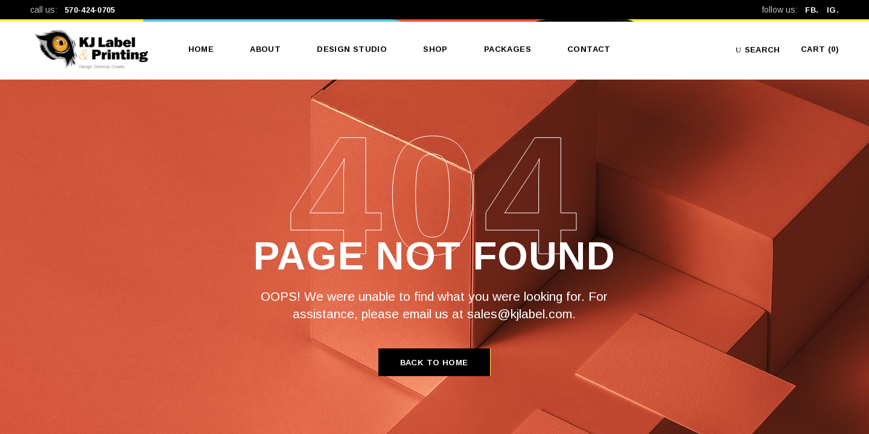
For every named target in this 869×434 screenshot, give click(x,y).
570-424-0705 (90, 9)
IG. (833, 9)
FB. (815, 9)
